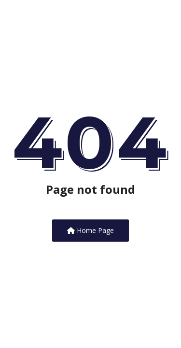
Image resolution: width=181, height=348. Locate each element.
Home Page (90, 230)
